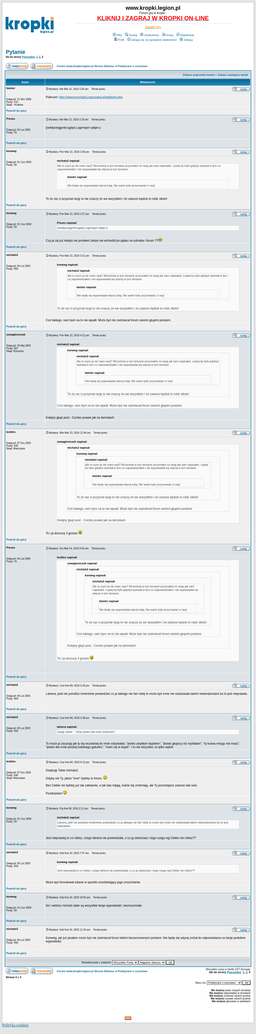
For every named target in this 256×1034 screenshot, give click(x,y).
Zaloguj (186, 39)
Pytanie (15, 52)
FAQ (117, 35)
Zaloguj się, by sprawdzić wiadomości (152, 39)
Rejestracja (185, 35)
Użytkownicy (149, 35)
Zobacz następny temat (233, 74)
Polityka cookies (15, 1025)
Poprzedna (28, 57)
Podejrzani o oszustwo (133, 66)
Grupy (168, 35)
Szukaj (131, 35)
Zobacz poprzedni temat (198, 74)
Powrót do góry (16, 110)
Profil (119, 39)
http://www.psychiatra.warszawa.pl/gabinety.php (90, 97)
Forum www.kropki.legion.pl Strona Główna (85, 66)
